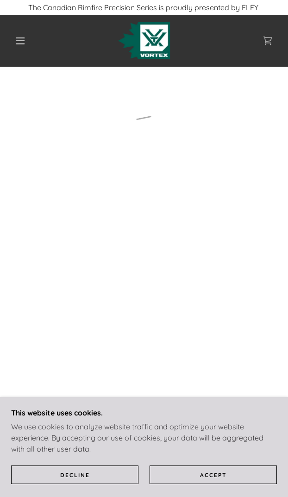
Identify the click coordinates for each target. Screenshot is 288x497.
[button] (24, 40)
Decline (75, 475)
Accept (213, 475)
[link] (144, 40)
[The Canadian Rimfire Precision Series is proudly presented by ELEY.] (144, 7)
